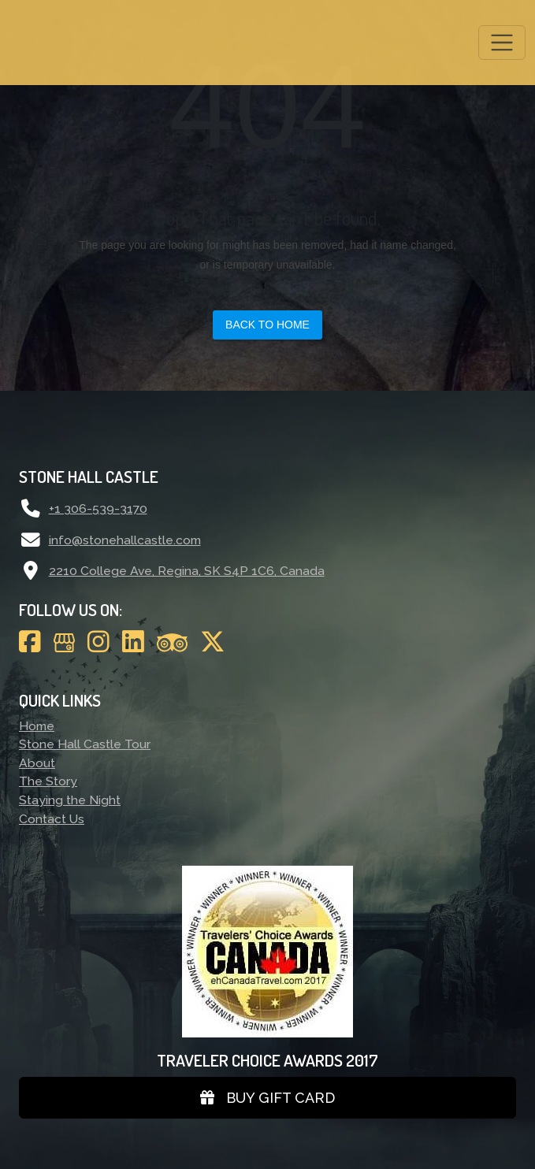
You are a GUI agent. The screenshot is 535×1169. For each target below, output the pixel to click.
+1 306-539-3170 (98, 508)
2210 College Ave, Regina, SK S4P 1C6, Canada (187, 570)
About (37, 762)
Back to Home (267, 324)
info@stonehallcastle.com (125, 540)
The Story (48, 781)
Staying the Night (70, 799)
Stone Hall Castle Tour (84, 744)
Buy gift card (267, 1097)
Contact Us (51, 818)
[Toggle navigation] (502, 42)
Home (36, 725)
